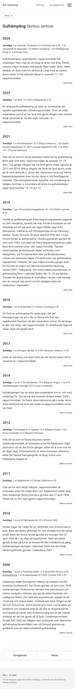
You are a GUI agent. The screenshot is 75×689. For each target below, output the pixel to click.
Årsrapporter (56, 5)
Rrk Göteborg (10, 5)
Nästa (54, 655)
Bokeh (14, 682)
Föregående (20, 655)
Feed (12, 675)
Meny (7, 16)
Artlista (40, 5)
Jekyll (56, 680)
